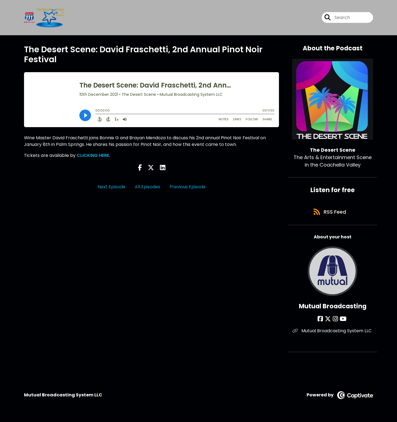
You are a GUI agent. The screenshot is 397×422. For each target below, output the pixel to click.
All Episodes (147, 187)
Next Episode (111, 187)
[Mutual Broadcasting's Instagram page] (335, 320)
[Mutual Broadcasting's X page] (329, 320)
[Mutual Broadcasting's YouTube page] (342, 320)
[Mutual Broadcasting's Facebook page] (321, 320)
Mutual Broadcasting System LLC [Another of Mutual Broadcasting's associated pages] (332, 332)
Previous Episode (188, 187)
